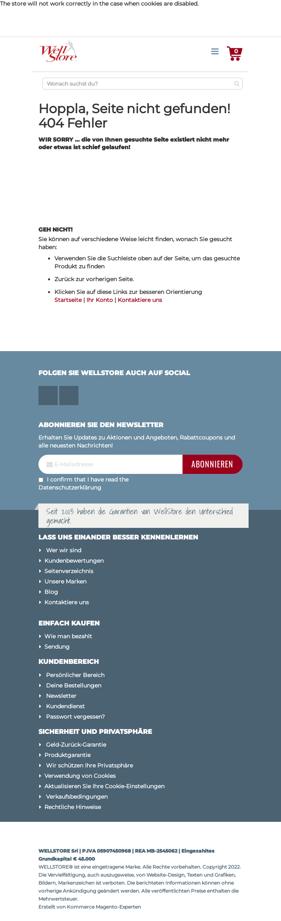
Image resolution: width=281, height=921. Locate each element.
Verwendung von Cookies (80, 775)
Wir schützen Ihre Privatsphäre (89, 765)
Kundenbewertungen (74, 560)
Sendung (57, 646)
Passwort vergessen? (75, 716)
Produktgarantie (67, 755)
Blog (51, 591)
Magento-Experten (118, 907)
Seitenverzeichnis (68, 571)
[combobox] (142, 84)
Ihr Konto (99, 300)
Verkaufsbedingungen (77, 796)
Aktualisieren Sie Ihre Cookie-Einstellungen (104, 786)
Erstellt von (52, 907)
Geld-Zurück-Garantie (76, 744)
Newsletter (61, 695)
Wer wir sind (63, 550)
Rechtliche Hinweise (72, 807)
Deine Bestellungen (73, 685)
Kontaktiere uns (140, 300)
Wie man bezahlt (68, 636)
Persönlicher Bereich (75, 675)
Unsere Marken (65, 581)
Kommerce (80, 907)
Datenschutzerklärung (69, 487)
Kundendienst (65, 706)
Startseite (68, 300)
